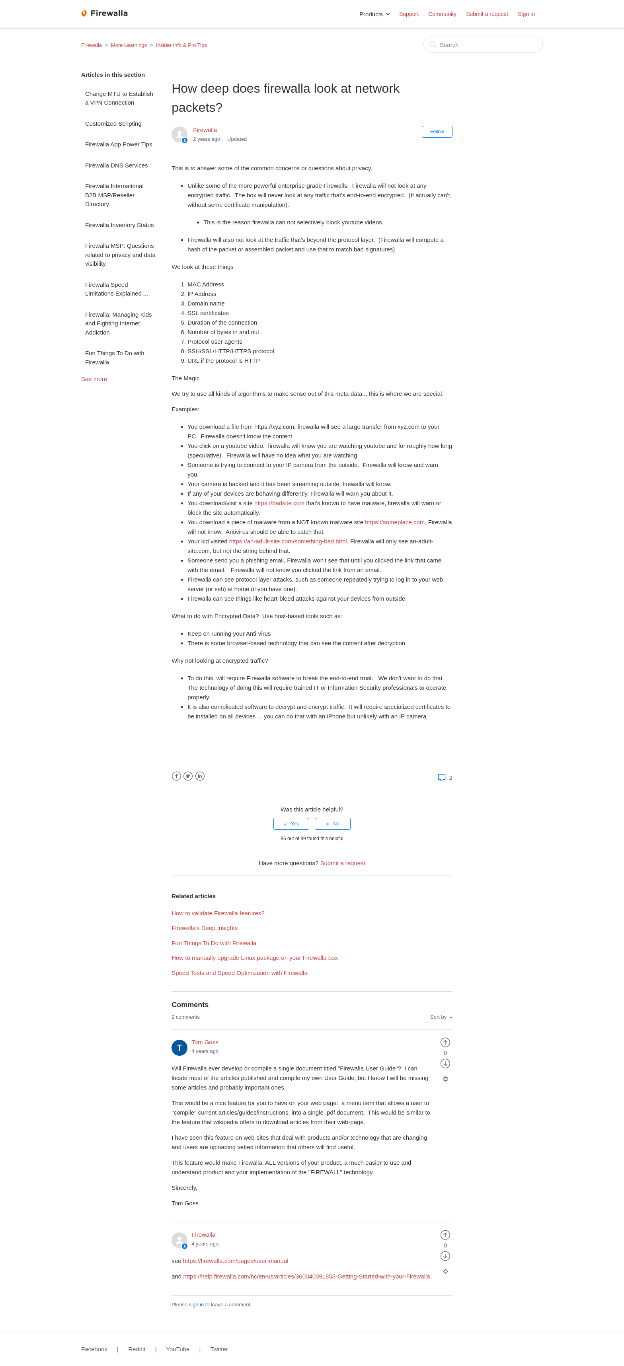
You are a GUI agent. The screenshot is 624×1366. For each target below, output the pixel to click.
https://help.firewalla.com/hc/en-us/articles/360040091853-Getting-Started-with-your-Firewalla (306, 1276)
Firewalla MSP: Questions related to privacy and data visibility (120, 254)
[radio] (291, 824)
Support (409, 14)
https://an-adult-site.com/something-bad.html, (289, 541)
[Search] (483, 45)
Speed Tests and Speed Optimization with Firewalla (240, 972)
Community (442, 14)
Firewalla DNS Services (116, 165)
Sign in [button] (526, 14)
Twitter (188, 776)
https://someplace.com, (395, 522)
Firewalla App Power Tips (118, 144)
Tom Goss (204, 1042)
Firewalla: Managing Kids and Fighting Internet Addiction (118, 323)
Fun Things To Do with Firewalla (114, 358)
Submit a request (487, 14)
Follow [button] (437, 131)
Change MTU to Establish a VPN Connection (119, 98)
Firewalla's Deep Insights (205, 927)
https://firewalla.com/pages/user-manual (236, 1260)
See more (94, 379)
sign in (196, 1305)
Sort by (438, 1017)
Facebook (176, 776)
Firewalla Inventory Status (119, 225)
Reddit (136, 1349)
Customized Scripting (113, 123)
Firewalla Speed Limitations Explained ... (116, 289)
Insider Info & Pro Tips (181, 45)
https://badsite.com (279, 503)
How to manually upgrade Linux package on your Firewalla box (255, 957)
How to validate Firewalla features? (218, 913)
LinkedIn (200, 776)
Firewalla (91, 45)
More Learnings (129, 45)
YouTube (177, 1349)
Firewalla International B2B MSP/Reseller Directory (114, 195)
